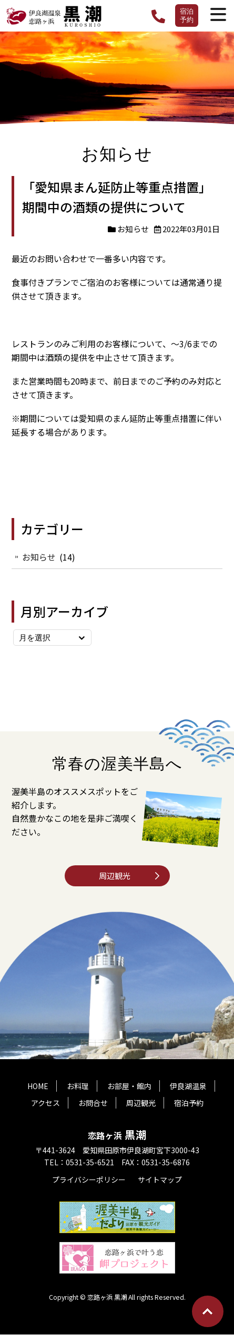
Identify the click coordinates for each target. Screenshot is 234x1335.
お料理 (78, 1086)
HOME (37, 1086)
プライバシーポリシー (89, 1180)
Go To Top (207, 1311)
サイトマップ (160, 1180)
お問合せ (93, 1103)
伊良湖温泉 (188, 1086)
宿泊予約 (187, 15)
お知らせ (133, 228)
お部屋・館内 (129, 1086)
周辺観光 (114, 875)
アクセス (45, 1103)
